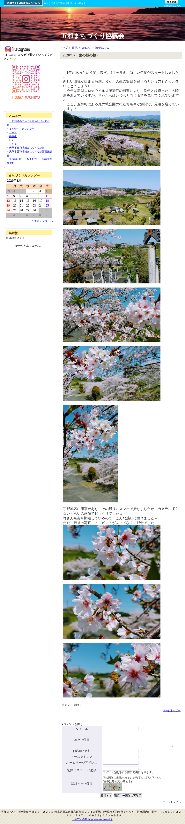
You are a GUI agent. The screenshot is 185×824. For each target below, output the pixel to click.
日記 (75, 47)
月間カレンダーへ (42, 220)
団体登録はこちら (172, 5)
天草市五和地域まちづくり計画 (27, 147)
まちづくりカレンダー (21, 128)
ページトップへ (172, 710)
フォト (13, 132)
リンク (13, 143)
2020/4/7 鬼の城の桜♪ (95, 47)
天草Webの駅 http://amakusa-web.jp (92, 821)
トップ (64, 47)
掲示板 (13, 136)
